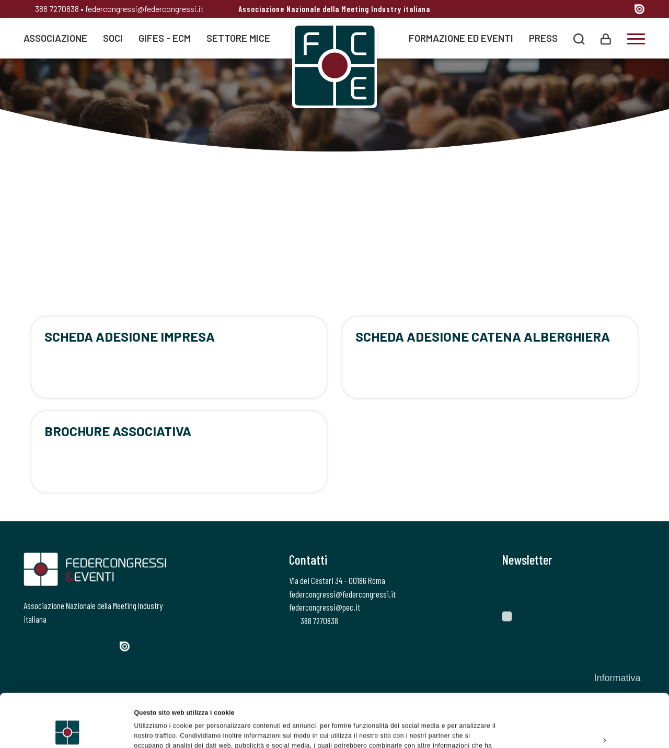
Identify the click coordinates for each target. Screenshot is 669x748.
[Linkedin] (602, 10)
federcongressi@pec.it (324, 607)
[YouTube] (622, 10)
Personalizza (582, 690)
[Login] (606, 38)
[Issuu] (639, 9)
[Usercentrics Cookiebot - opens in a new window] (67, 729)
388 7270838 (51, 9)
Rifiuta (581, 714)
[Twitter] (565, 10)
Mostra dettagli (157, 729)
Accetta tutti (581, 666)
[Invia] (629, 588)
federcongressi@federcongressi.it (144, 9)
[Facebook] (547, 10)
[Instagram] (584, 10)
